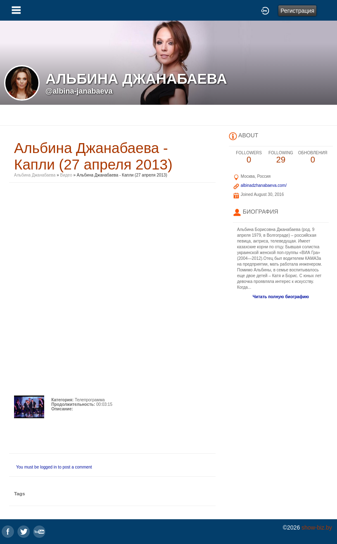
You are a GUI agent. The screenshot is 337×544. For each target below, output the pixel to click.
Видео (66, 175)
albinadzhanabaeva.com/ (264, 185)
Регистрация (297, 10)
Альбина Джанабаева (34, 175)
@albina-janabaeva (79, 91)
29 (281, 157)
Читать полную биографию (281, 296)
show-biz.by (316, 527)
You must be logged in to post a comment (54, 467)
